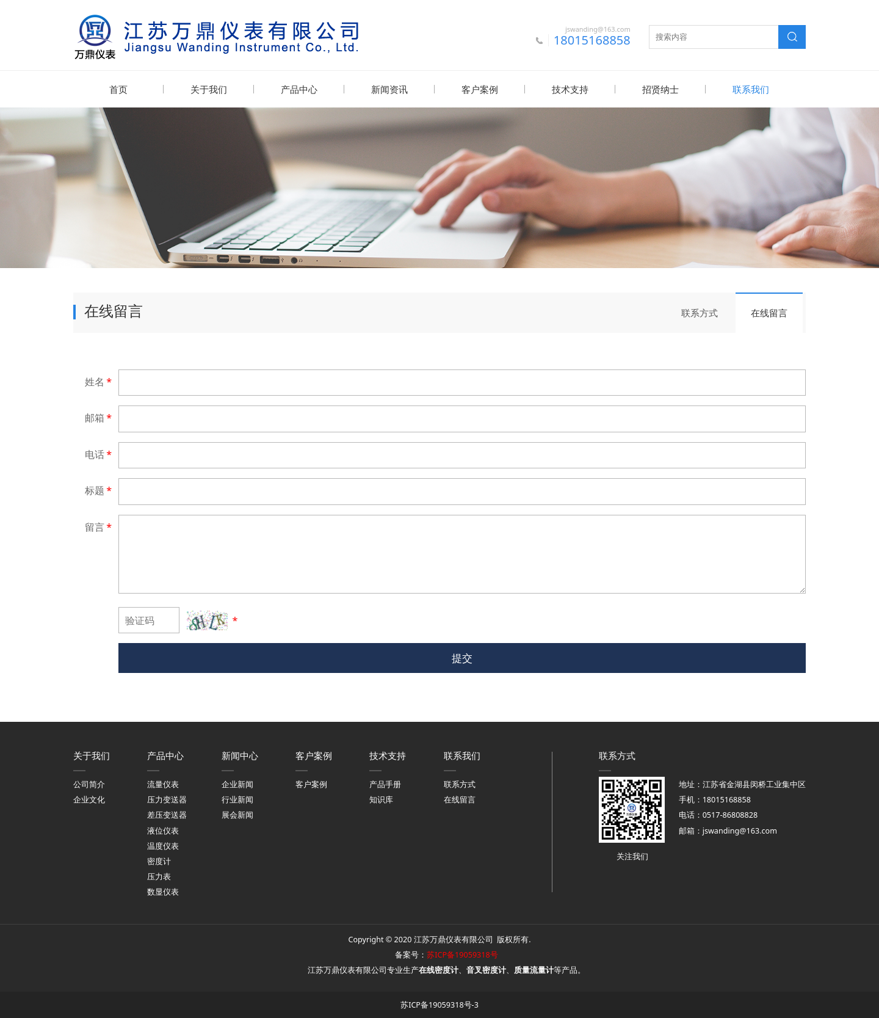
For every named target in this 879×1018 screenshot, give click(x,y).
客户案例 (479, 89)
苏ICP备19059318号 (462, 954)
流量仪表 (163, 784)
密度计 (159, 861)
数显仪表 (163, 891)
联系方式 (699, 312)
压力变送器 (167, 799)
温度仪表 (163, 845)
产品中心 (299, 89)
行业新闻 (237, 799)
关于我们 (208, 89)
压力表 (159, 876)
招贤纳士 (660, 89)
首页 (118, 89)
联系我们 (751, 89)
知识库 (381, 799)
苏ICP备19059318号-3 (439, 1004)
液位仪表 (163, 830)
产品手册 (385, 784)
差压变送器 (167, 814)
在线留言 (769, 312)
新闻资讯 (389, 89)
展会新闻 (237, 814)
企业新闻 (237, 784)
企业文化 (89, 799)
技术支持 (570, 89)
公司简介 (89, 784)
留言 (99, 526)
